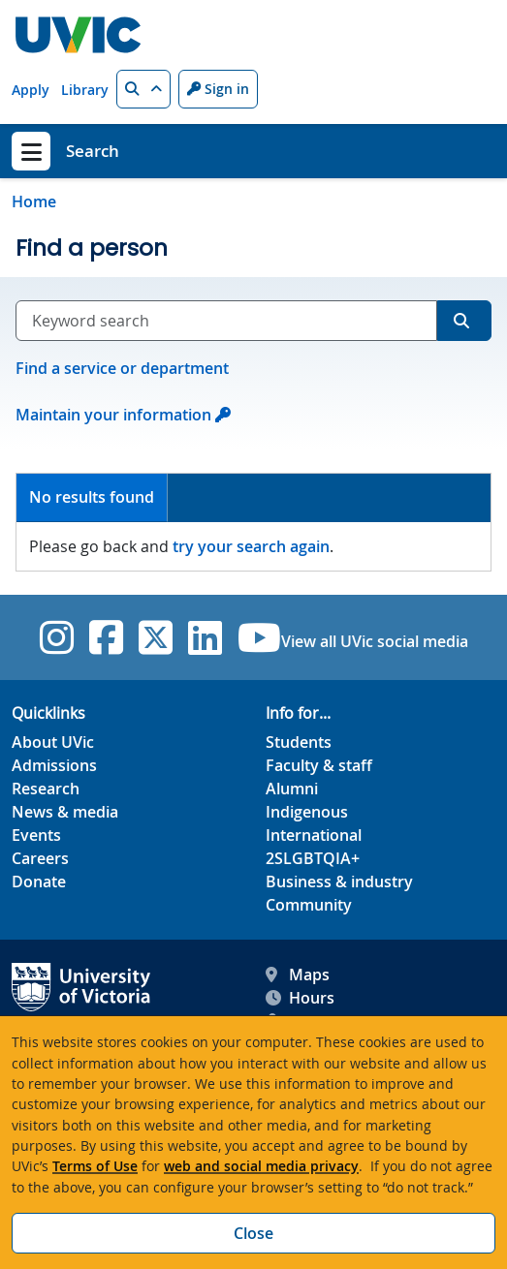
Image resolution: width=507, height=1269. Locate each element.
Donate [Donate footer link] (39, 881)
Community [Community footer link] (309, 904)
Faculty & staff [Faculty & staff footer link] (319, 765)
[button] (143, 89)
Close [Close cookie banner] (253, 1233)
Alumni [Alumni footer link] (292, 788)
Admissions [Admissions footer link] (54, 765)
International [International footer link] (314, 835)
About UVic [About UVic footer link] (53, 742)
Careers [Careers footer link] (40, 858)
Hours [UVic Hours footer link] (300, 997)
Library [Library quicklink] (85, 89)
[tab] (92, 498)
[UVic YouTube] (259, 637)
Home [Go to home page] (34, 201)
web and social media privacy (261, 1166)
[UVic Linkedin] (205, 637)
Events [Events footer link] (36, 835)
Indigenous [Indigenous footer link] (307, 811)
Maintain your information (113, 414)
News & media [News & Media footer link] (65, 811)
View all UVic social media (374, 641)
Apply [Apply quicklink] (30, 89)
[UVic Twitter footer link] (156, 637)
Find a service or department (122, 368)
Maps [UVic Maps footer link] (298, 974)
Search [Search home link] (92, 150)
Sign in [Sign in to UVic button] (218, 88)
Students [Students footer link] (299, 742)
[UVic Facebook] (106, 637)
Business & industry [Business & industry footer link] (339, 881)
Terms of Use (95, 1166)
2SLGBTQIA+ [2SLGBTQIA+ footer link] (313, 858)
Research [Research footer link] (45, 788)
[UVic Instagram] (57, 637)
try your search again (251, 546)
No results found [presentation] (91, 497)
